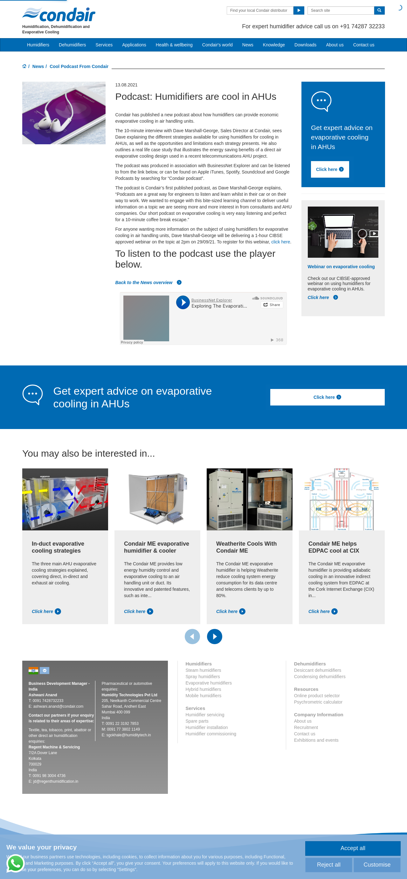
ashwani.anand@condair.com (58, 706)
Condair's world (217, 44)
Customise (376, 865)
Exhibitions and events (316, 740)
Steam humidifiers (203, 670)
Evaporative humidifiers (209, 682)
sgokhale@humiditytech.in (128, 735)
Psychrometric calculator (318, 702)
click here (280, 241)
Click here (330, 169)
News (247, 44)
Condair (58, 14)
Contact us (364, 44)
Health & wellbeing (174, 44)
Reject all (329, 865)
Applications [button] (134, 44)
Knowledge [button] (274, 44)
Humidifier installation (207, 727)
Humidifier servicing (205, 714)
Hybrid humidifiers (203, 689)
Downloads (305, 44)
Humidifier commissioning (211, 733)
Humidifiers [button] (38, 44)
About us (334, 44)
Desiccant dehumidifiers (317, 670)
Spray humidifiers (203, 676)
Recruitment (306, 727)
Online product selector (317, 695)
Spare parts (197, 721)
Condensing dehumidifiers (320, 676)
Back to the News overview (148, 282)
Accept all (353, 848)
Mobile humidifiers (204, 695)
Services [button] (104, 44)
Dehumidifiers (72, 44)
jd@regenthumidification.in (56, 781)
